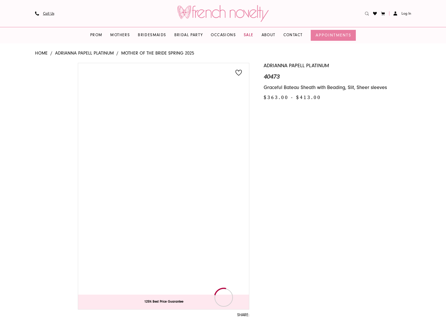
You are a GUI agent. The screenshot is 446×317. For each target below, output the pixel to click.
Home (41, 53)
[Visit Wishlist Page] (375, 13)
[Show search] (367, 13)
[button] (383, 13)
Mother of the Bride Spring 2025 (157, 53)
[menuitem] (44, 13)
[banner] (223, 13)
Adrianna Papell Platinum (84, 53)
